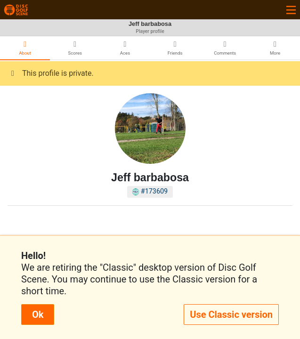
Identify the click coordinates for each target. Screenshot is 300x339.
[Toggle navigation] (291, 10)
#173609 (150, 191)
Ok (37, 314)
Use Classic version (231, 314)
